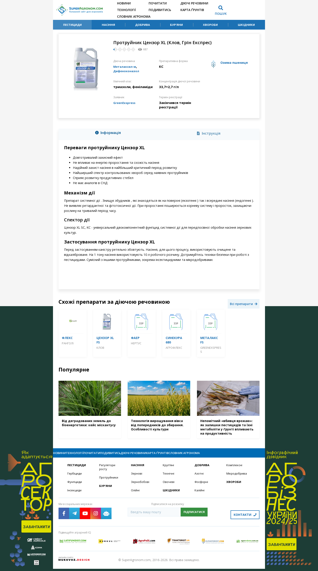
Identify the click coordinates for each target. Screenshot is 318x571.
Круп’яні (168, 469)
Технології (126, 10)
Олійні (135, 495)
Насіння (108, 25)
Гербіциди (74, 478)
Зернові (136, 478)
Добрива (142, 25)
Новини (124, 3)
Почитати (158, 3)
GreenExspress (125, 102)
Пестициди (72, 25)
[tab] (109, 133)
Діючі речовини (194, 3)
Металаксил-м (126, 66)
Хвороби (210, 25)
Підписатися (194, 517)
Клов (100, 348)
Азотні (199, 478)
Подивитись (160, 10)
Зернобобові (140, 486)
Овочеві (169, 486)
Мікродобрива (237, 478)
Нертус (136, 343)
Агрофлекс (174, 348)
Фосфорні (202, 486)
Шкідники (246, 25)
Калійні (200, 495)
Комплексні (234, 469)
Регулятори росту (108, 471)
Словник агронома (133, 16)
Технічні (169, 478)
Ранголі (68, 343)
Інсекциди (74, 495)
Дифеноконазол (127, 71)
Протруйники (109, 482)
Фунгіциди (74, 486)
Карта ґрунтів (192, 10)
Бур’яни (176, 25)
